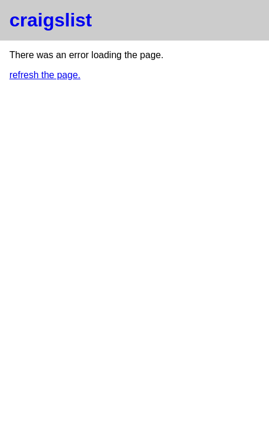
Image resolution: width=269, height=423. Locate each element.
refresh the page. (44, 75)
